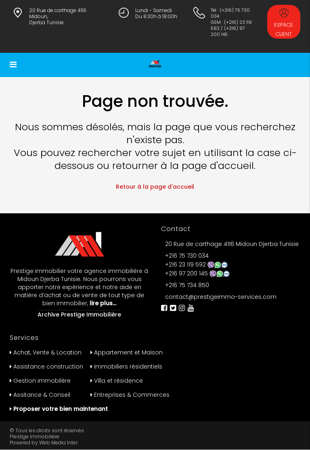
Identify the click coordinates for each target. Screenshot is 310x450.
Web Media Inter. (58, 442)
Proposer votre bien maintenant (60, 409)
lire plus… (102, 303)
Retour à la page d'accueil (155, 187)
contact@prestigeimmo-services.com (220, 297)
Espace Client (283, 23)
